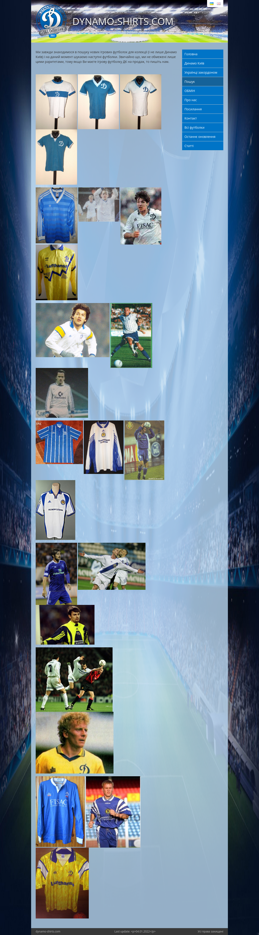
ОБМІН (189, 91)
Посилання (193, 109)
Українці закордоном (200, 72)
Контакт (190, 118)
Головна (190, 54)
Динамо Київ (194, 63)
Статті (189, 146)
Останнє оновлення (199, 136)
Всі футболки (194, 127)
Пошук (189, 81)
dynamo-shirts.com (48, 931)
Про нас (190, 100)
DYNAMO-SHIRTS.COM (122, 21)
